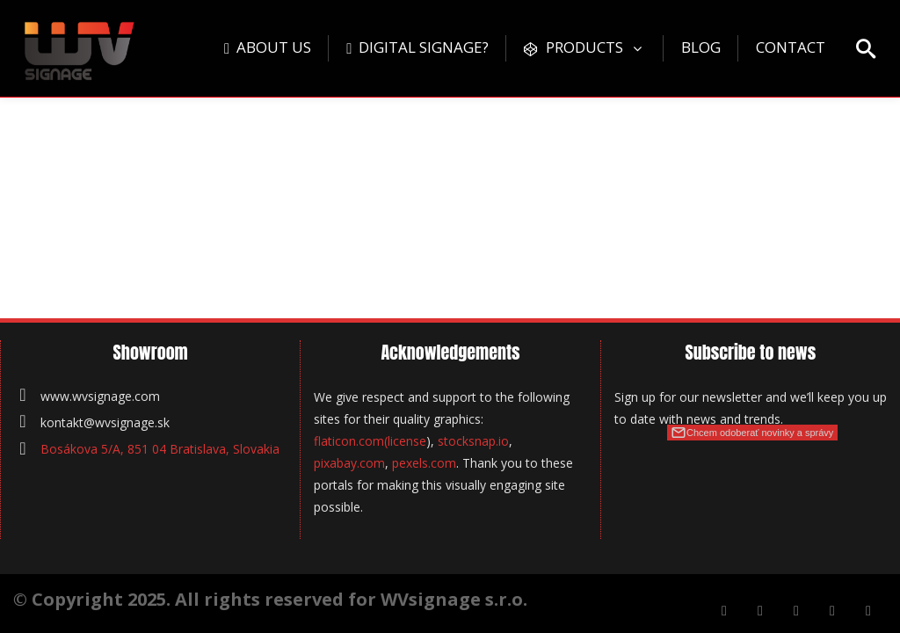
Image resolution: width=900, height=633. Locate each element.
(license (405, 441)
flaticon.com (349, 441)
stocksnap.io (473, 441)
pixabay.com (349, 463)
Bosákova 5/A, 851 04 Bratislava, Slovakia (159, 448)
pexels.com (424, 463)
